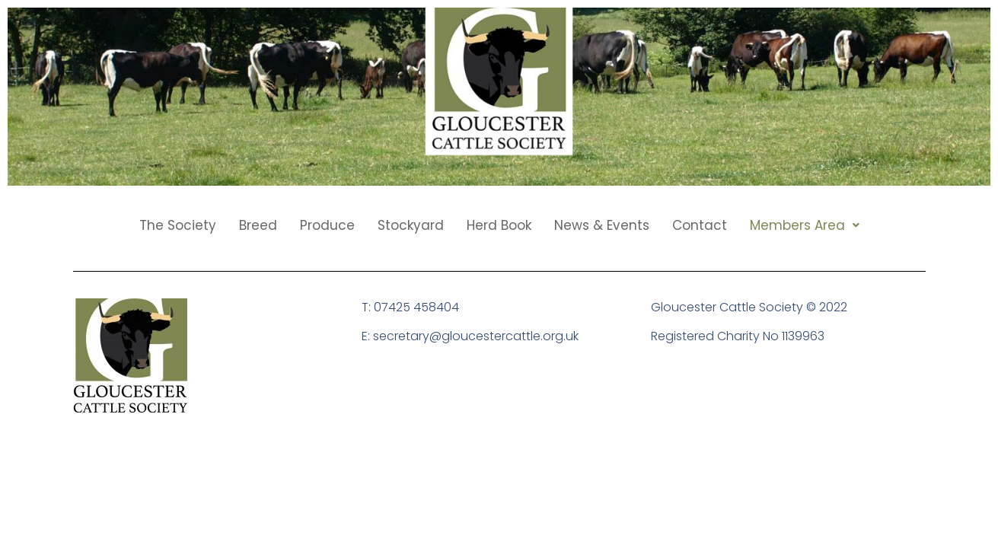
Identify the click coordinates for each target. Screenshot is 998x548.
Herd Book (499, 225)
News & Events (601, 225)
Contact (699, 225)
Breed (258, 225)
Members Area (804, 225)
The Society (177, 225)
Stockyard (411, 225)
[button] (804, 225)
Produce (327, 225)
